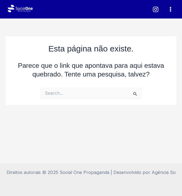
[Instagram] (155, 9)
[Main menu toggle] (170, 9)
